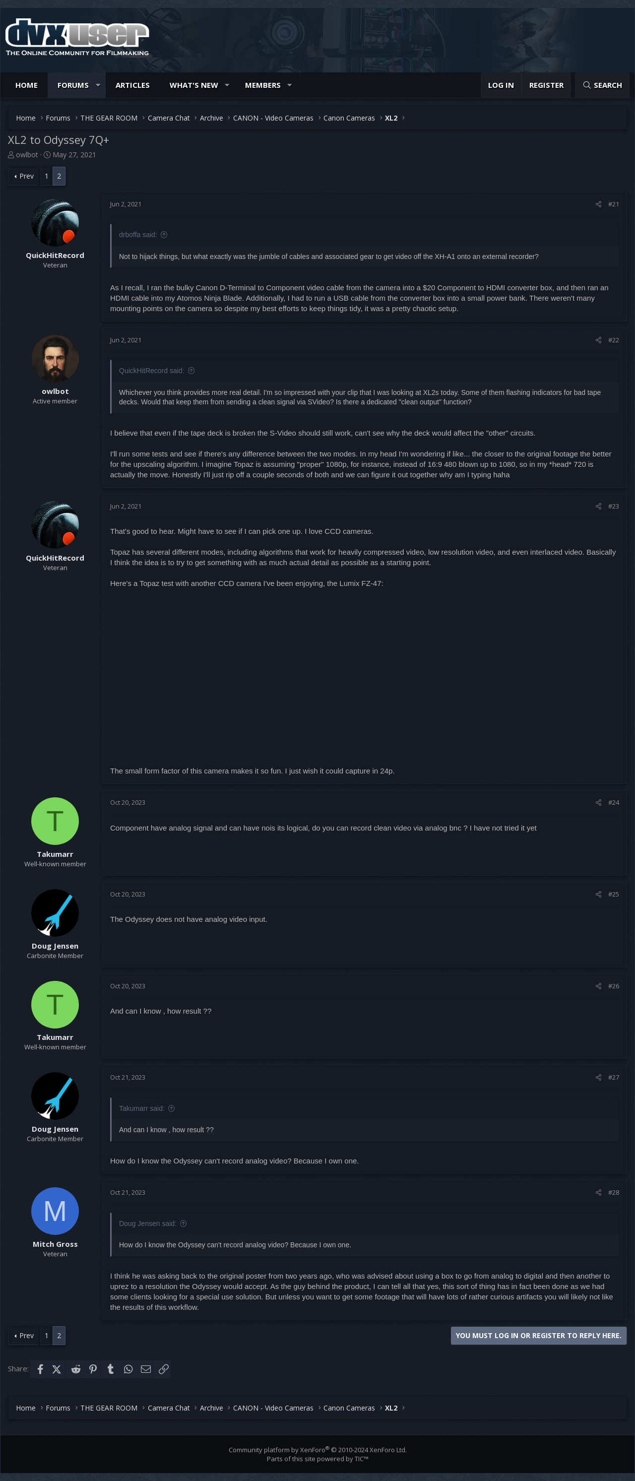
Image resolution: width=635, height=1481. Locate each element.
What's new (194, 85)
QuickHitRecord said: (152, 371)
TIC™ (362, 1458)
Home (26, 85)
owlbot (27, 154)
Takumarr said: (142, 1108)
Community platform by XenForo (318, 1449)
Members (263, 85)
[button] (98, 85)
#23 (613, 506)
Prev (26, 176)
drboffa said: (138, 235)
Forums (73, 85)
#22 (613, 339)
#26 (613, 985)
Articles (133, 85)
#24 (613, 802)
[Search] (602, 85)
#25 (613, 894)
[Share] (598, 204)
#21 (613, 203)
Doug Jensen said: (148, 1223)
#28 (613, 1192)
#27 (613, 1077)
